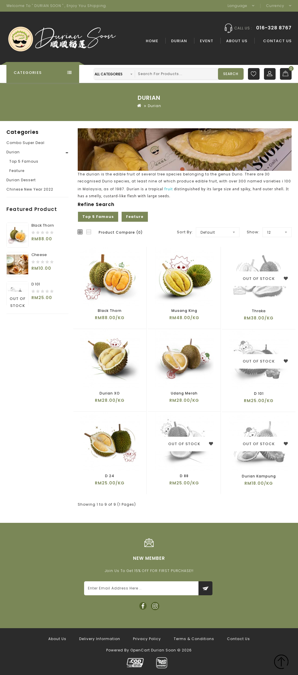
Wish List (254, 74)
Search (230, 73)
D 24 (109, 475)
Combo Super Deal (25, 142)
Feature (16, 170)
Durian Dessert (21, 179)
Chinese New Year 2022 (29, 189)
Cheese (39, 254)
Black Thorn (42, 225)
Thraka (259, 310)
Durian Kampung (259, 476)
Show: (253, 232)
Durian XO (110, 393)
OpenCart (140, 650)
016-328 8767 (274, 27)
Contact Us (277, 41)
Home (152, 41)
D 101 (35, 284)
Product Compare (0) (121, 232)
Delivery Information (99, 638)
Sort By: (185, 232)
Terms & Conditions (194, 638)
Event (206, 41)
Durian (179, 41)
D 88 (184, 475)
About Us (236, 41)
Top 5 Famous (23, 161)
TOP (281, 663)
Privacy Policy (147, 638)
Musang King (184, 310)
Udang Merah (184, 393)
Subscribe (205, 588)
